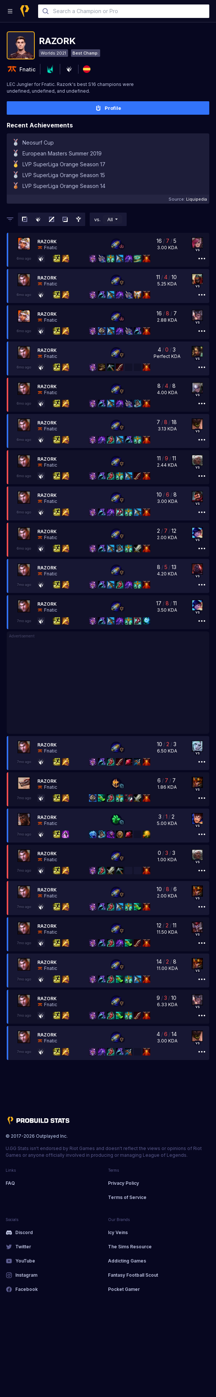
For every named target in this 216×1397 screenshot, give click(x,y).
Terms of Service (127, 1197)
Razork (47, 241)
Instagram (26, 1275)
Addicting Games (127, 1261)
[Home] (24, 11)
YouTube (25, 1261)
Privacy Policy (123, 1183)
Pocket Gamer (124, 1289)
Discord (24, 1232)
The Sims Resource (130, 1246)
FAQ (10, 1183)
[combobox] (123, 11)
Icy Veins (118, 1232)
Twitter (23, 1246)
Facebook (26, 1289)
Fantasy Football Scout (133, 1275)
